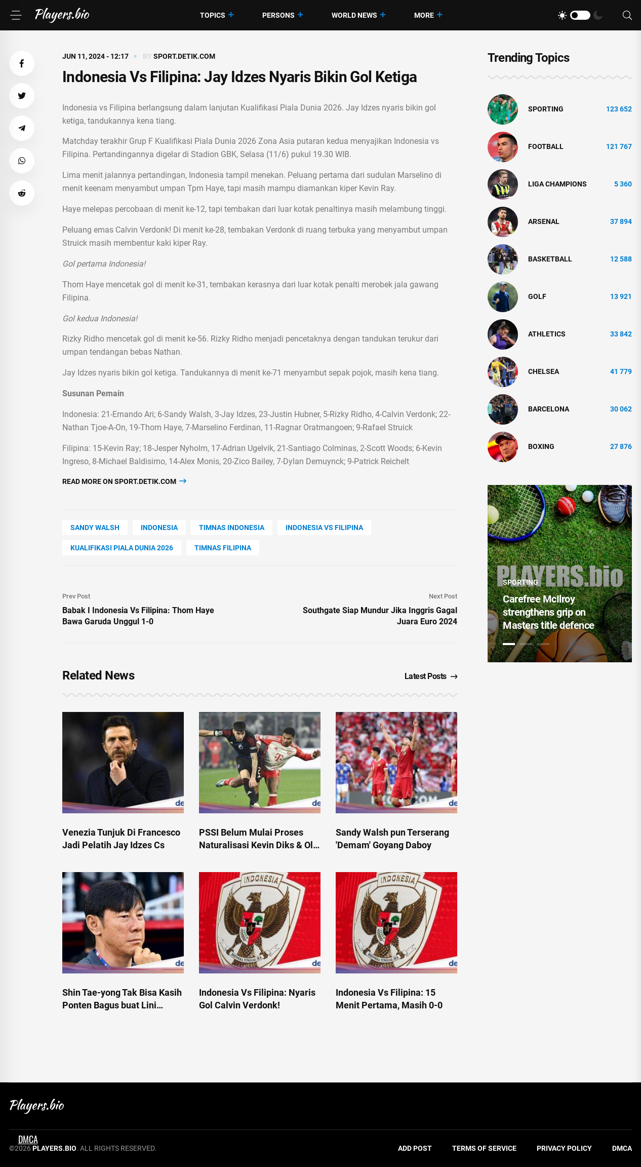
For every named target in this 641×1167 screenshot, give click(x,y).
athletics (547, 334)
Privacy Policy (564, 1148)
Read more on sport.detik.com (124, 481)
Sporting (546, 109)
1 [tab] (509, 644)
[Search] (627, 15)
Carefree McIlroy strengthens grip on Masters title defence (548, 612)
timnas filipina (222, 548)
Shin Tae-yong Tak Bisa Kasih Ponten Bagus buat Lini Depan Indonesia (122, 1005)
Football (546, 146)
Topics (212, 15)
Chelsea (543, 371)
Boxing (541, 446)
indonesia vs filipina (324, 527)
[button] (21, 63)
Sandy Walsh (94, 527)
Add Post (415, 1148)
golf (537, 296)
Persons (278, 15)
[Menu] (15, 15)
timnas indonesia (231, 527)
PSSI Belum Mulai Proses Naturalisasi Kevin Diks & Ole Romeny (258, 845)
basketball (550, 259)
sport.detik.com (184, 56)
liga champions (557, 184)
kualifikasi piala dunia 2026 (121, 548)
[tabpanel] (560, 573)
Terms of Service (484, 1148)
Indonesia (159, 527)
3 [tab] (543, 644)
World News (354, 15)
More (424, 15)
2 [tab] (526, 644)
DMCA (622, 1148)
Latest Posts (431, 676)
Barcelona (548, 409)
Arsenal (543, 221)
